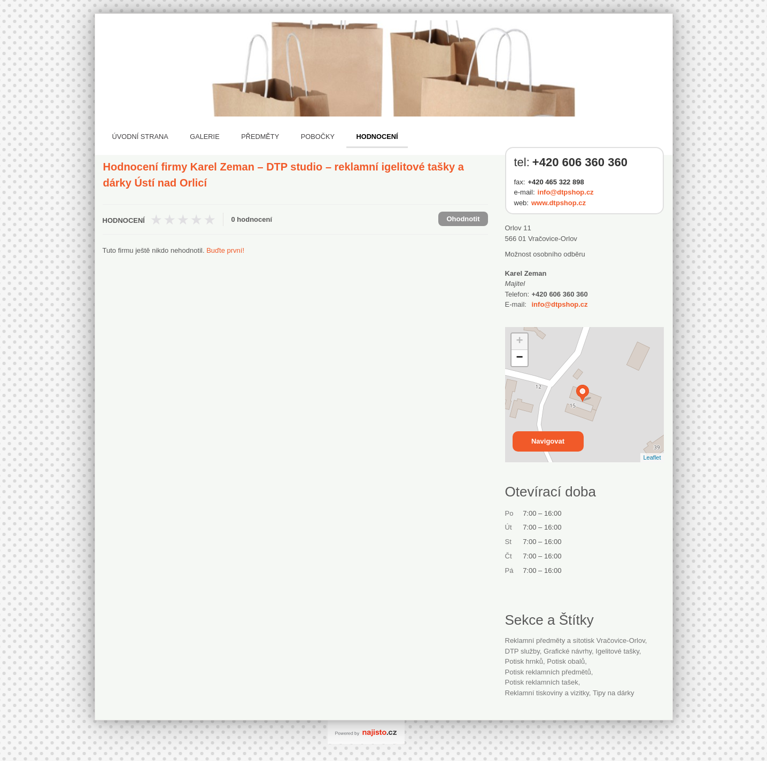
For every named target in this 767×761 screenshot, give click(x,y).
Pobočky (318, 137)
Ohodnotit (462, 219)
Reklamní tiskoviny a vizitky (547, 693)
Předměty (260, 137)
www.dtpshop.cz (558, 203)
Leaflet (652, 457)
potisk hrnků (524, 661)
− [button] (519, 358)
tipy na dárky (613, 693)
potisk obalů (566, 661)
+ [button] (519, 341)
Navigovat (547, 441)
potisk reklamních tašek (541, 682)
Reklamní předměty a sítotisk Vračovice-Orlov (575, 640)
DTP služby (522, 651)
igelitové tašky (617, 651)
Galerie (204, 137)
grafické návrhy (568, 651)
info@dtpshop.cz (566, 192)
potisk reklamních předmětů (548, 672)
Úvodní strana (140, 137)
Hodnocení (377, 137)
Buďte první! (225, 250)
